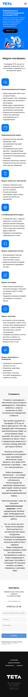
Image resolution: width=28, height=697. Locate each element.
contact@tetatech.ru (14, 601)
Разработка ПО (9, 665)
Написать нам (10, 30)
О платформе (14, 660)
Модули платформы (14, 662)
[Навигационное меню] (25, 3)
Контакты (20, 665)
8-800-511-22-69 (14, 606)
